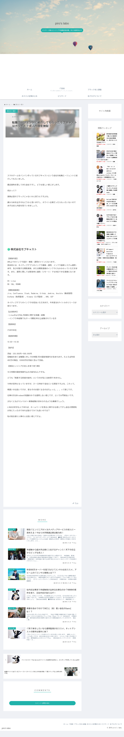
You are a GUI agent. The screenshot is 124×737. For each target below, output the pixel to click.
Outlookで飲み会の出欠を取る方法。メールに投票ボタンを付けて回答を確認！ (107, 204)
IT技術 (114, 179)
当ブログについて (115, 730)
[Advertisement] (62, 70)
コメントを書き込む (42, 709)
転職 (114, 161)
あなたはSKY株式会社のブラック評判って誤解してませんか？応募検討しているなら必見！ (107, 155)
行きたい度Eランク (106, 244)
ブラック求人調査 (75, 730)
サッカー (114, 275)
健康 (98, 146)
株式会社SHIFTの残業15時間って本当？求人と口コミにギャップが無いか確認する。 (107, 236)
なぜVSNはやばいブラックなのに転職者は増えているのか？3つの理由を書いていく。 (107, 219)
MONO (114, 144)
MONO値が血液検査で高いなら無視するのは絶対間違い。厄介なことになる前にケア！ (107, 138)
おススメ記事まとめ (90, 730)
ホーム (58, 730)
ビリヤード (103, 730)
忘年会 (114, 209)
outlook (99, 180)
